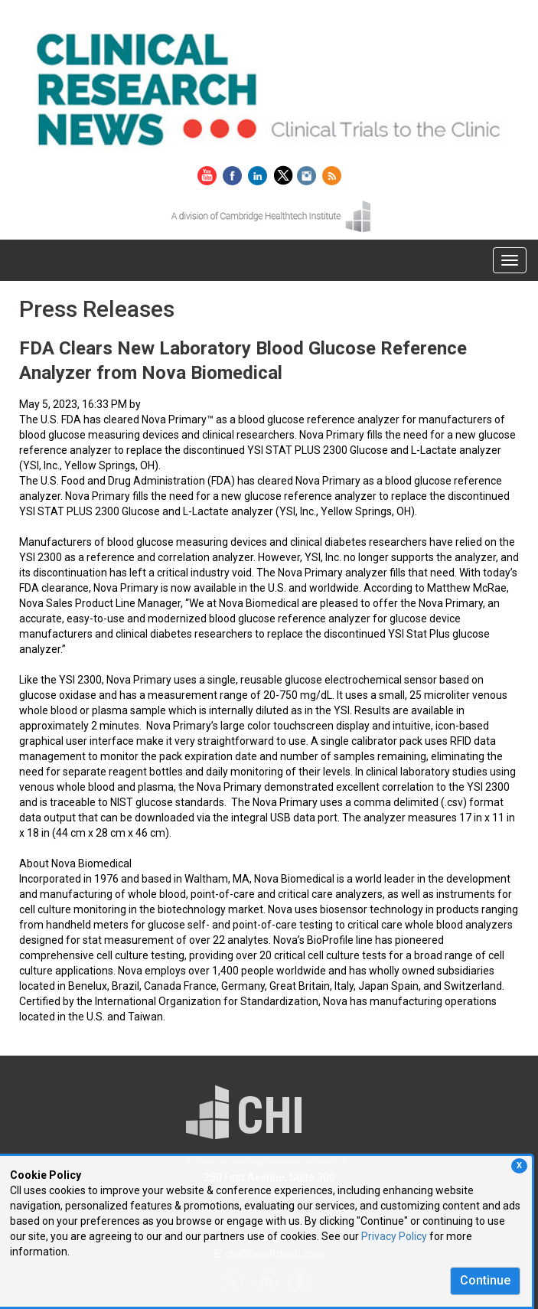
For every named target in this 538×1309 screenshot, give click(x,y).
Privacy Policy (394, 1236)
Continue (485, 1280)
